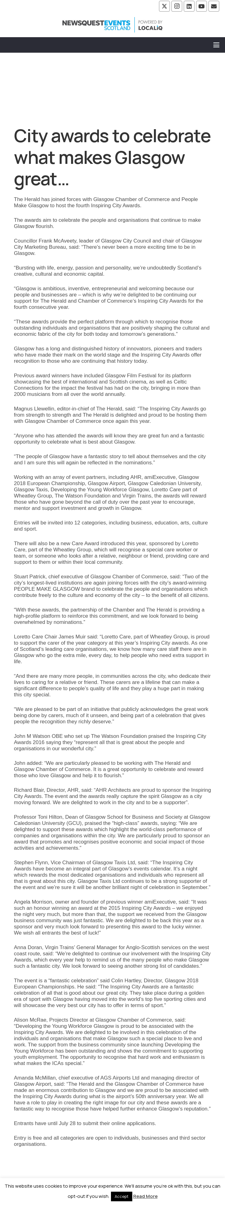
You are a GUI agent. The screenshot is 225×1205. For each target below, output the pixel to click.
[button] (216, 45)
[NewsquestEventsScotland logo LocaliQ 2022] (112, 25)
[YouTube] (201, 6)
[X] (164, 6)
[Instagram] (176, 6)
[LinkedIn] (189, 6)
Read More (145, 1196)
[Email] (213, 6)
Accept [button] (122, 1196)
